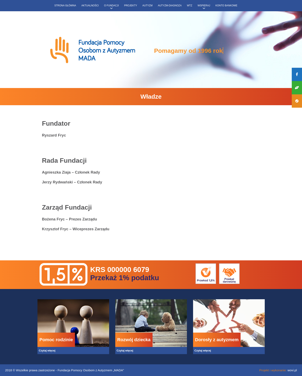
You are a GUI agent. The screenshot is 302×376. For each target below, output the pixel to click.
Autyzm (148, 5)
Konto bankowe (226, 5)
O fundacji (111, 5)
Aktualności (90, 5)
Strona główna (65, 5)
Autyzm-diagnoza (170, 5)
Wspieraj (204, 5)
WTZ (189, 5)
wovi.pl (292, 370)
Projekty (130, 5)
